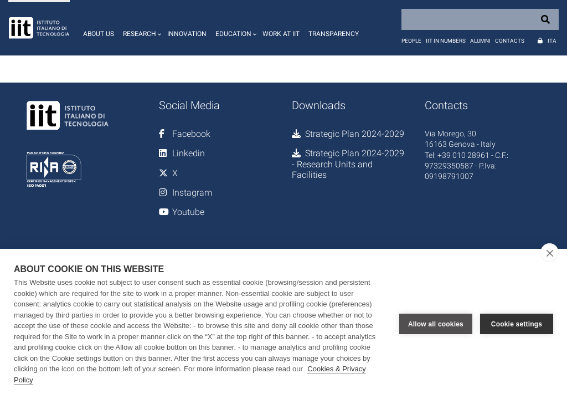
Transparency (333, 34)
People (411, 41)
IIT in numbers (446, 41)
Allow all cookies (435, 324)
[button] (140, 27)
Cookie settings (516, 324)
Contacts (509, 41)
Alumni (480, 41)
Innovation (187, 34)
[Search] (480, 19)
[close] (549, 252)
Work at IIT (281, 34)
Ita (552, 41)
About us (98, 34)
